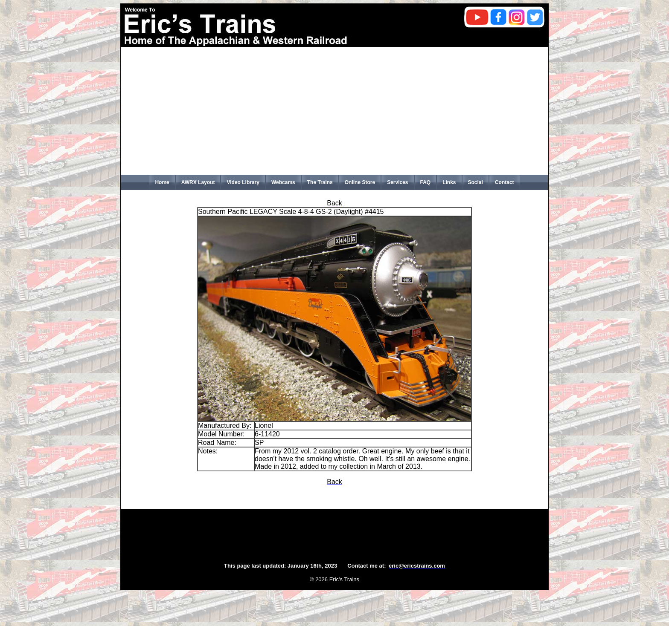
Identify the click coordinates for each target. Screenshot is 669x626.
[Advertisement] (334, 110)
